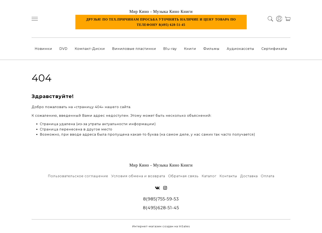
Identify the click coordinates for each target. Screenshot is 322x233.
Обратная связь (183, 176)
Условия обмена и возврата (138, 176)
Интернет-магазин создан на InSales (161, 226)
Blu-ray (170, 49)
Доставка (249, 176)
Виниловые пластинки (134, 49)
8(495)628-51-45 (161, 207)
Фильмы (211, 49)
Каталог (209, 176)
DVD (63, 49)
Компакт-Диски (90, 49)
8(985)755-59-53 (161, 198)
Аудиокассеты (240, 49)
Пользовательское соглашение (78, 176)
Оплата (267, 176)
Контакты (228, 176)
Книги (190, 49)
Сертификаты (274, 49)
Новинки (43, 49)
